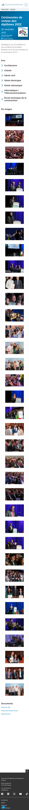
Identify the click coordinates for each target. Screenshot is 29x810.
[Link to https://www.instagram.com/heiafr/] (14, 794)
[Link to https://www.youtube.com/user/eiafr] (20, 794)
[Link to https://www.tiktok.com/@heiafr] (27, 794)
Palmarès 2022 (6, 707)
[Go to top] (27, 771)
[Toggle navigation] (26, 4)
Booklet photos (6, 714)
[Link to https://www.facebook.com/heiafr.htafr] (2, 794)
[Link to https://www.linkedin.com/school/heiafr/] (8, 794)
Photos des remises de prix (9, 710)
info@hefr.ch (4, 790)
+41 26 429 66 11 (6, 788)
